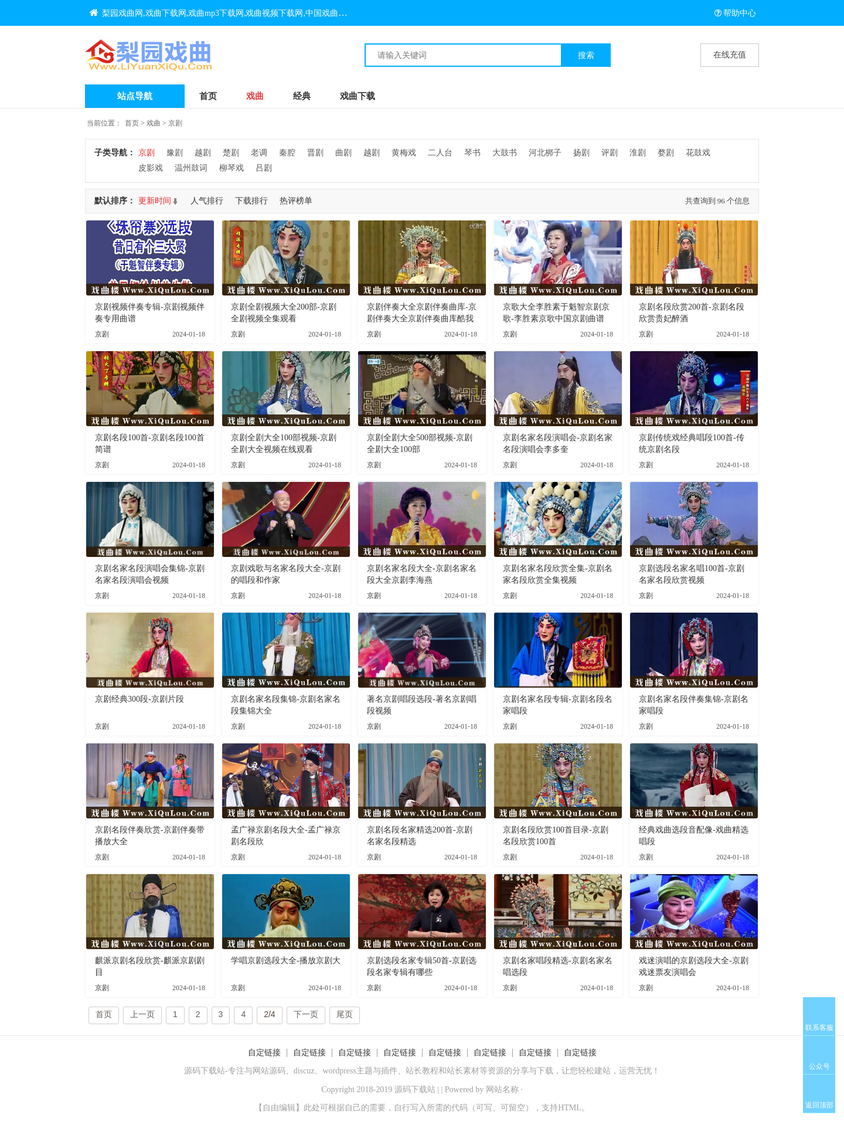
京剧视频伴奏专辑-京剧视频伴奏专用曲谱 (150, 313)
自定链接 (264, 1052)
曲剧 (343, 152)
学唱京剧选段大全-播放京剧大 (286, 960)
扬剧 (581, 152)
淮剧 (637, 152)
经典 (302, 96)
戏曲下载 (357, 96)
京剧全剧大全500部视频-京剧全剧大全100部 (419, 443)
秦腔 (287, 152)
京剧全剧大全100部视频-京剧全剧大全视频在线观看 (283, 443)
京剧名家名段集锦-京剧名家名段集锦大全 (286, 705)
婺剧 (666, 152)
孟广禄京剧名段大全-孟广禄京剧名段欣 (286, 835)
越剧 (203, 152)
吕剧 (264, 168)
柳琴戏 (231, 168)
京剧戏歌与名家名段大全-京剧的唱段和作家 (286, 574)
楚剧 (231, 152)
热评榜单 (296, 200)
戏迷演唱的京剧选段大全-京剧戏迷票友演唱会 (693, 966)
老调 (259, 152)
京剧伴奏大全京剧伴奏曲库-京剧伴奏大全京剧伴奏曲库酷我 (422, 313)
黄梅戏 (404, 152)
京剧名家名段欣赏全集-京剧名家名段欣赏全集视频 (557, 574)
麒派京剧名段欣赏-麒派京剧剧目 (150, 966)
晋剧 (315, 152)
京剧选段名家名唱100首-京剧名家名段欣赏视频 (691, 574)
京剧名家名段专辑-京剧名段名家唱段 (557, 705)
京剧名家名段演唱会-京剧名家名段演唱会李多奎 (557, 443)
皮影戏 (150, 168)
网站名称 (502, 1089)
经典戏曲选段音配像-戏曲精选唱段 (693, 835)
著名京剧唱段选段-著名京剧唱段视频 (422, 705)
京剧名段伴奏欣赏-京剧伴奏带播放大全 (150, 835)
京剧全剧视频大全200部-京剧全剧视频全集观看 (283, 313)
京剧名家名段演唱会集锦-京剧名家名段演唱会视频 (150, 574)
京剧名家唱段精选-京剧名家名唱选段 (557, 966)
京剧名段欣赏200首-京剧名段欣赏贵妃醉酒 (691, 313)
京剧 (175, 123)
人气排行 (206, 200)
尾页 (344, 1014)
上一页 (142, 1014)
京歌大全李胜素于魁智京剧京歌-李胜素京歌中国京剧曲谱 (556, 313)
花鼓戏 (698, 152)
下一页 (306, 1014)
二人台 (440, 152)
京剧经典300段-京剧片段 (139, 699)
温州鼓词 (191, 168)
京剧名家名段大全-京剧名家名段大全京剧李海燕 (422, 574)
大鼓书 (504, 152)
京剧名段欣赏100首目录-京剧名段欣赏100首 (555, 835)
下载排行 (251, 200)
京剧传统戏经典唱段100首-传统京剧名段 (691, 443)
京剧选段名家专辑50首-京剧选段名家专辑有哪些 (422, 966)
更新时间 (154, 200)
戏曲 (255, 96)
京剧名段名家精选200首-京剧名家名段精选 (419, 835)
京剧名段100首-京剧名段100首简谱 (150, 443)
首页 (208, 96)
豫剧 (174, 152)
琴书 (472, 152)
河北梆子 (545, 152)
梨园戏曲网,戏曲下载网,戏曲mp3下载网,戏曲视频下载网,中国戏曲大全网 (226, 13)
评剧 (609, 152)
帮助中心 (735, 13)
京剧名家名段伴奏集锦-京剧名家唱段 (693, 705)
